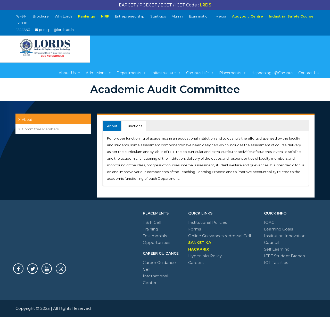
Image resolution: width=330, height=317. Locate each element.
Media (221, 16)
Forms (194, 229)
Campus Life (200, 73)
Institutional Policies (207, 222)
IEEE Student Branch (284, 255)
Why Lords (63, 16)
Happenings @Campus (272, 73)
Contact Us (308, 73)
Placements (232, 73)
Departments (131, 73)
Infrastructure (166, 73)
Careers (195, 262)
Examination (199, 16)
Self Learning (277, 249)
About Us (70, 73)
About (27, 119)
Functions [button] (134, 126)
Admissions (98, 73)
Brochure (41, 16)
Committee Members (40, 129)
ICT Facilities (276, 262)
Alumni (177, 16)
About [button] (112, 126)
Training (150, 229)
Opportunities (156, 242)
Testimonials (155, 235)
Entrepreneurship (129, 16)
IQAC (269, 222)
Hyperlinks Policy (205, 255)
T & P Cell (152, 222)
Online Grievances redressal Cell (219, 235)
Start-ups (158, 16)
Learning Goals (278, 229)
